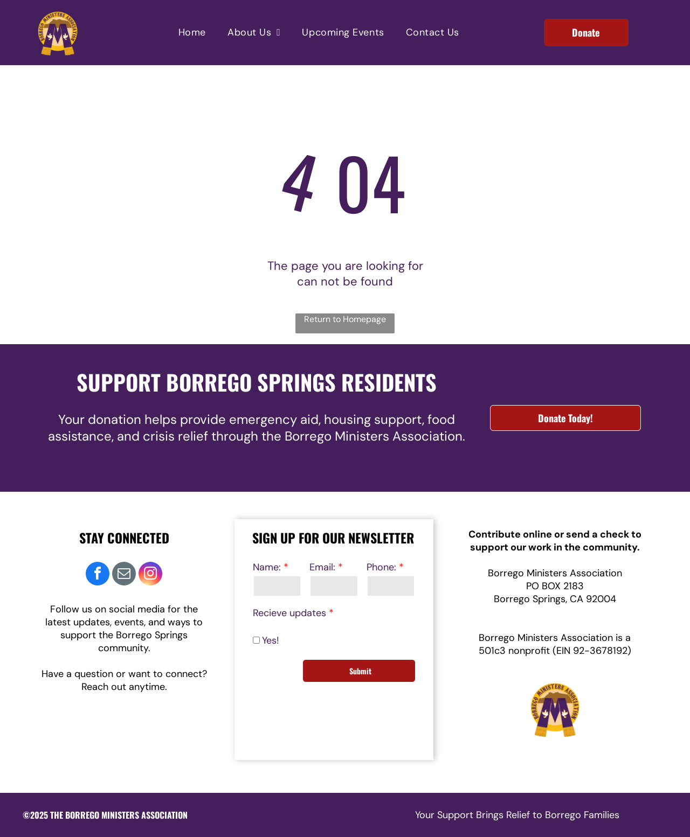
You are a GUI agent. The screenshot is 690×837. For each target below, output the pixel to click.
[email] (124, 575)
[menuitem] (192, 32)
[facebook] (97, 575)
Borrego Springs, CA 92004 (555, 598)
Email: (322, 567)
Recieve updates (289, 612)
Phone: (381, 567)
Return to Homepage (345, 319)
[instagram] (150, 575)
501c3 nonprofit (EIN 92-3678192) (555, 650)
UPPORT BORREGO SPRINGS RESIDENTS (262, 382)
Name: (267, 567)
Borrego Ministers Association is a (555, 637)
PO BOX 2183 (555, 586)
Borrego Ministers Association (555, 573)
